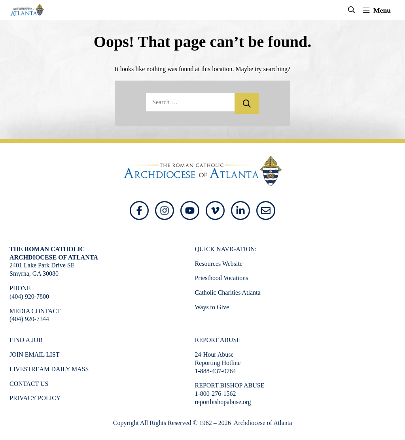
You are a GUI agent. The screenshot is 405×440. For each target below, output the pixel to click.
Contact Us (28, 383)
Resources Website (218, 263)
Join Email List (34, 354)
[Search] (247, 103)
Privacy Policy (35, 398)
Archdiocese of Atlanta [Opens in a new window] (262, 422)
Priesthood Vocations (221, 278)
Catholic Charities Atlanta (227, 292)
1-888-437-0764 (215, 371)
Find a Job (26, 340)
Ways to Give (212, 307)
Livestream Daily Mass (49, 369)
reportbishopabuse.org (223, 402)
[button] (351, 10)
